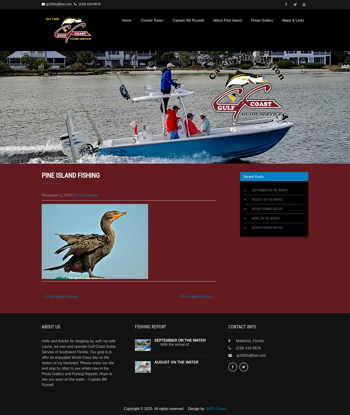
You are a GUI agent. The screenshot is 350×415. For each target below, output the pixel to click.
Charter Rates (152, 20)
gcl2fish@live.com (57, 4)
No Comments (86, 195)
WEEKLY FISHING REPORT (267, 209)
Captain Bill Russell (188, 20)
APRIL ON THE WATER (266, 218)
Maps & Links (293, 20)
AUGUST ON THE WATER (267, 199)
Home (126, 20)
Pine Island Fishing (59, 297)
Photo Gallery (262, 20)
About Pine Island (227, 20)
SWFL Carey (215, 409)
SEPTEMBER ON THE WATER (270, 190)
